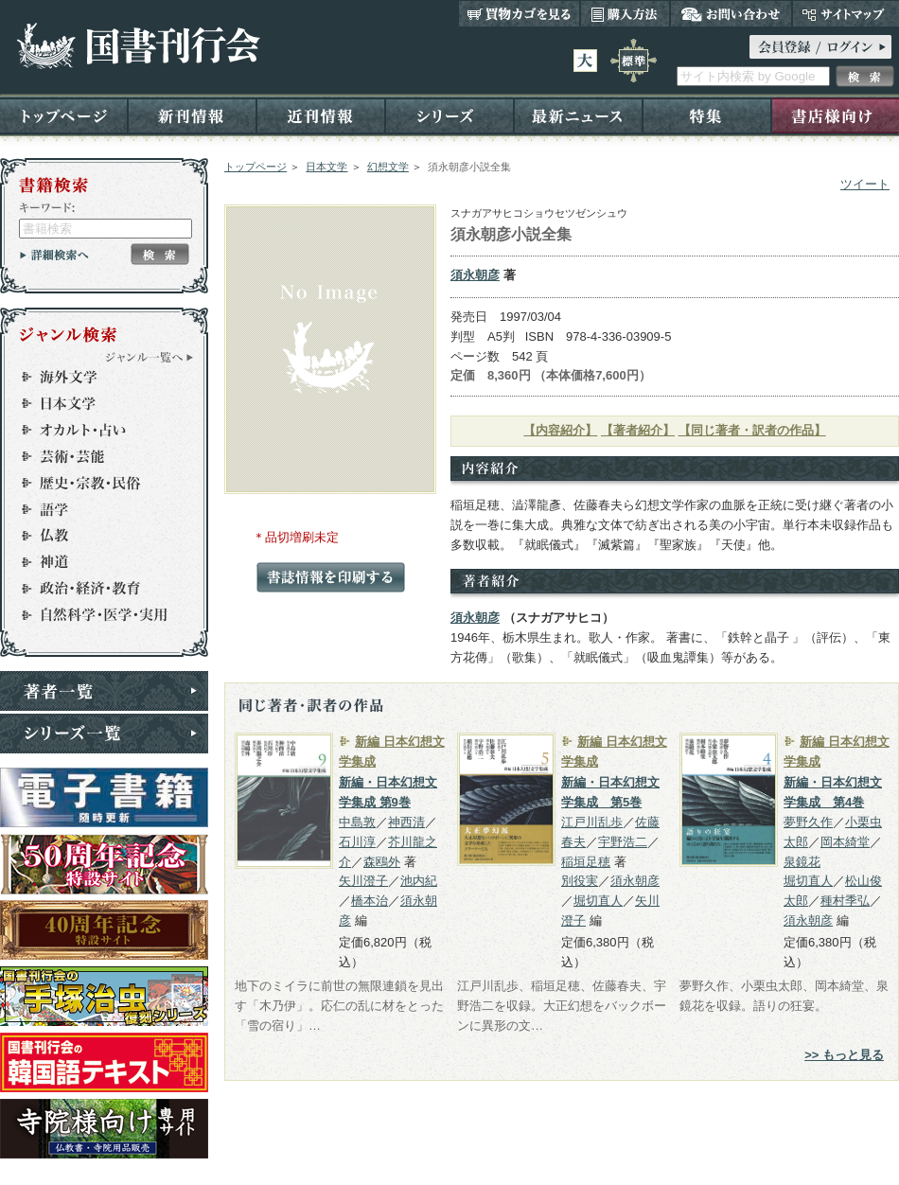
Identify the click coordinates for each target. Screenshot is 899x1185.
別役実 (579, 881)
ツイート (865, 184)
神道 (95, 562)
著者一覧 (104, 691)
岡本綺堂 (845, 842)
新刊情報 (192, 115)
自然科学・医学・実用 (95, 615)
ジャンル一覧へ (149, 356)
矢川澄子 (363, 881)
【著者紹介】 (638, 430)
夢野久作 (808, 822)
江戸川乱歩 (592, 822)
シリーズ (449, 115)
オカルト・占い (95, 429)
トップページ (64, 115)
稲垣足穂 (585, 862)
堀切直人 (598, 900)
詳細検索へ (54, 254)
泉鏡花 (802, 862)
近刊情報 (320, 115)
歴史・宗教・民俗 (95, 482)
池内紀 (418, 881)
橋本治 (369, 900)
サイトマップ (845, 13)
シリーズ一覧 (104, 733)
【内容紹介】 (560, 430)
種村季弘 (845, 900)
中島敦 (357, 822)
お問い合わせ (731, 13)
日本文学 (326, 166)
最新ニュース (578, 115)
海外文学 (95, 376)
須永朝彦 (475, 275)
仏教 (95, 535)
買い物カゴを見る (519, 13)
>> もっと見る (844, 1055)
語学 (95, 509)
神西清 (406, 822)
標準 (633, 60)
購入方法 (625, 13)
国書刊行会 (137, 46)
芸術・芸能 (95, 456)
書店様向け (835, 115)
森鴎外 (381, 862)
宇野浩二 (622, 842)
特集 (707, 115)
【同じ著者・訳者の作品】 (752, 430)
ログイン (820, 47)
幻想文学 (388, 166)
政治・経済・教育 (95, 588)
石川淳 (357, 842)
